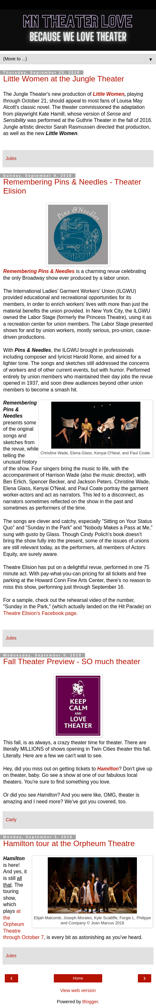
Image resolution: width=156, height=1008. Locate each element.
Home (78, 978)
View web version (78, 990)
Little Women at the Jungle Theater (63, 78)
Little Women (108, 94)
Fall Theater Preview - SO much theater (71, 661)
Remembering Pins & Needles (38, 271)
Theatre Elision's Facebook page (39, 613)
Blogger (90, 1001)
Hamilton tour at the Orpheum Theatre (69, 843)
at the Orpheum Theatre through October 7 (23, 924)
